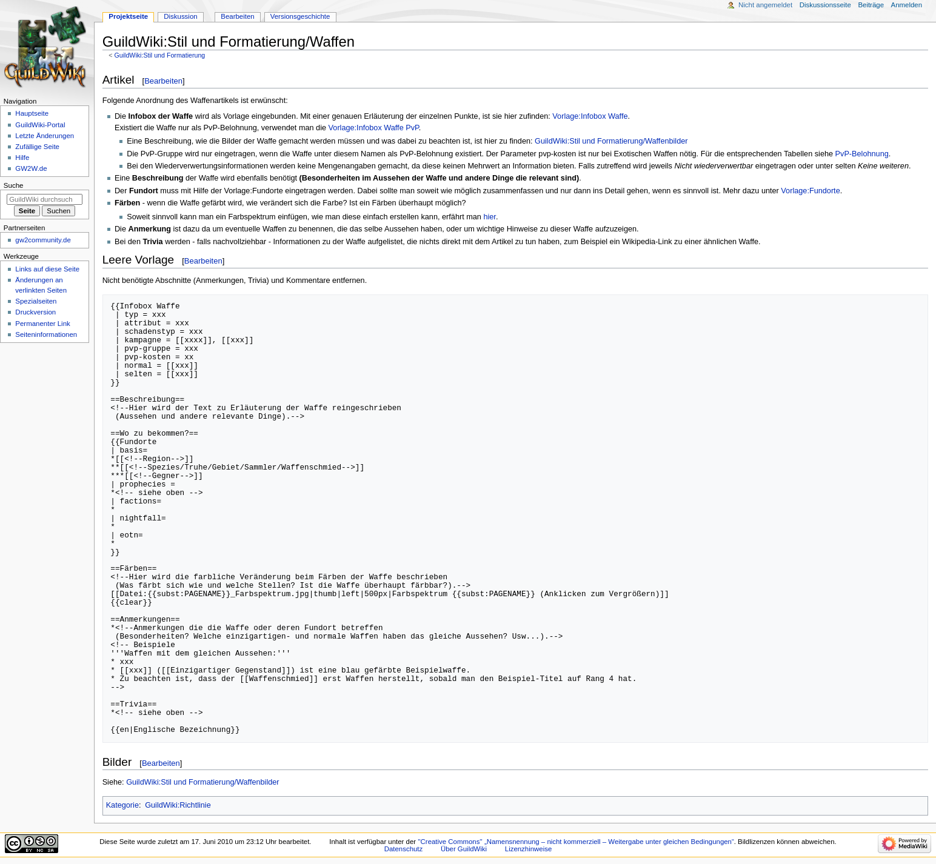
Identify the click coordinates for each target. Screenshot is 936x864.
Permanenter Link (42, 323)
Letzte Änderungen (44, 135)
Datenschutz (403, 848)
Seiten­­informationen (46, 334)
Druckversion (35, 312)
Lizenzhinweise (528, 848)
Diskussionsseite (825, 4)
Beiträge (871, 4)
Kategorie (122, 805)
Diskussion (180, 16)
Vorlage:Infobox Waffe (589, 116)
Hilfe (22, 157)
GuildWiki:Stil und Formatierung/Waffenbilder (611, 141)
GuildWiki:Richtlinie (178, 805)
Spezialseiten (35, 301)
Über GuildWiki (464, 848)
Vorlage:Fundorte (810, 191)
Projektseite (128, 16)
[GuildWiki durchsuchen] (44, 199)
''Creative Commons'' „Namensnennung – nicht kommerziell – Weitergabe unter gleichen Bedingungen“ (576, 841)
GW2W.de (31, 168)
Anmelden (907, 4)
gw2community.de (42, 240)
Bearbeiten (163, 80)
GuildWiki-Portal (40, 124)
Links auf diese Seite (47, 269)
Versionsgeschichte (300, 16)
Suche (14, 185)
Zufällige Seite (37, 146)
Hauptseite (31, 113)
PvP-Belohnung (862, 154)
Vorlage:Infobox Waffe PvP (374, 128)
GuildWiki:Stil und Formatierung (159, 55)
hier (489, 217)
